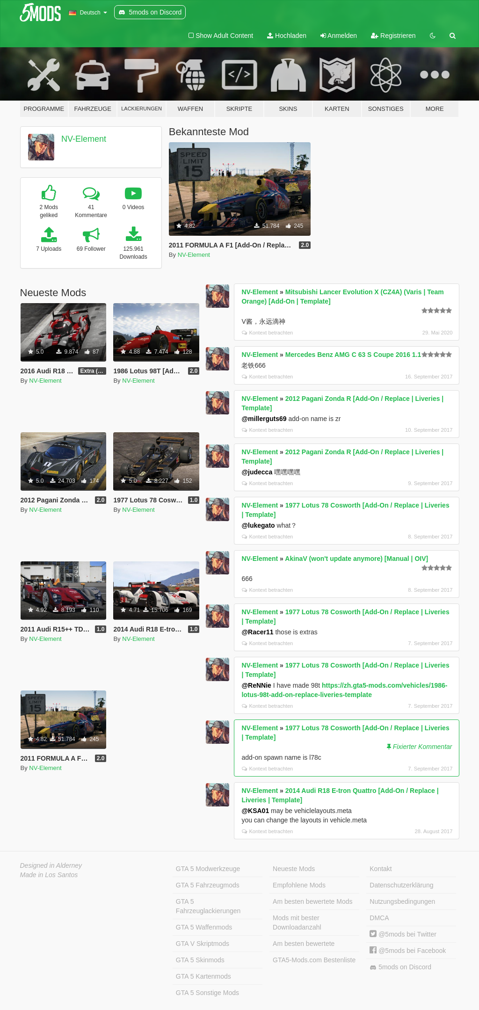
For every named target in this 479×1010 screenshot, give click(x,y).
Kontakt (381, 868)
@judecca (256, 472)
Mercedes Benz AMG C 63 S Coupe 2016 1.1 (353, 354)
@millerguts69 (263, 418)
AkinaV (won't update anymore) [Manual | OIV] (356, 558)
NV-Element (83, 139)
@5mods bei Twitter (403, 934)
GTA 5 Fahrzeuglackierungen (208, 906)
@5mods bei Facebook (408, 950)
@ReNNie (256, 685)
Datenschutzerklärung (401, 885)
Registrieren (393, 35)
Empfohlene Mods (299, 885)
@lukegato (258, 525)
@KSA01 (255, 810)
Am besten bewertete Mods (312, 901)
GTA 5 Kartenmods (203, 976)
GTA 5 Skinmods (200, 960)
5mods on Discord (400, 967)
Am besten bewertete (303, 943)
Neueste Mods (294, 868)
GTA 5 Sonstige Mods (207, 992)
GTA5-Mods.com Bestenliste (314, 960)
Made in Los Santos (49, 875)
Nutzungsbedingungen (402, 901)
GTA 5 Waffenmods (204, 927)
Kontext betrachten (267, 332)
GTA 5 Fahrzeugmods (208, 885)
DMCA (379, 918)
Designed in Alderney (51, 865)
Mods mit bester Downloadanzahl (297, 922)
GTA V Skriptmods (202, 943)
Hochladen (286, 35)
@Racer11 (257, 632)
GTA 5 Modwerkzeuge (208, 868)
